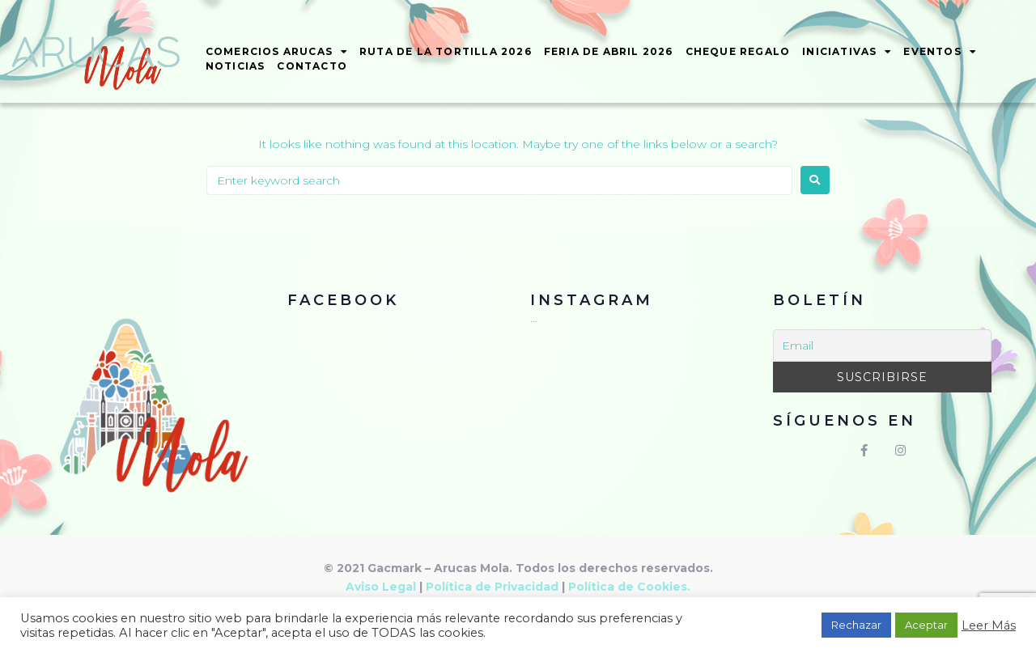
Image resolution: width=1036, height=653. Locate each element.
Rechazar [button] (856, 624)
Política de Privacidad (492, 586)
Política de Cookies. (629, 586)
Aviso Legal (381, 586)
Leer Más (989, 625)
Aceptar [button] (926, 624)
